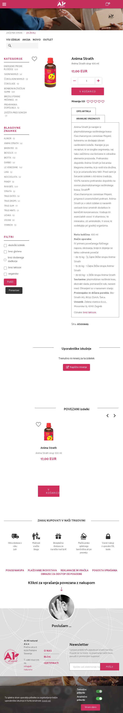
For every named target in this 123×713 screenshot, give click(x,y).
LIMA (8, 172)
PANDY (9, 182)
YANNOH (10, 225)
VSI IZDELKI (13, 39)
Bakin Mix (10, 148)
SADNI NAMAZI (13, 74)
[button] (107, 416)
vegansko (13, 274)
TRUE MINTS (11, 210)
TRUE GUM (11, 206)
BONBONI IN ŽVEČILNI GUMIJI (14, 90)
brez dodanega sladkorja (16, 259)
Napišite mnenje (76, 367)
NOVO (37, 39)
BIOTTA (9, 158)
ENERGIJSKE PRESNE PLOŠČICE (13, 68)
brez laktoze (89, 312)
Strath (9, 191)
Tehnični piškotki (81, 691)
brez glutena (14, 252)
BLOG (47, 657)
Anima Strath (49, 448)
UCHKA (9, 215)
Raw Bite (11, 186)
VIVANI (9, 220)
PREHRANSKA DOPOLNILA (11, 106)
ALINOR (9, 138)
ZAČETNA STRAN (14, 33)
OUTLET (48, 39)
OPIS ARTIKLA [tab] (83, 111)
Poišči (10, 282)
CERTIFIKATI (51, 663)
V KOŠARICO (87, 92)
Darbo (9, 162)
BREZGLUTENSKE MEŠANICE (12, 98)
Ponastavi (14, 290)
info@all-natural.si (28, 668)
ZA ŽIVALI (31, 33)
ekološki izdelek (16, 245)
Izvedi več (46, 701)
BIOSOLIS (10, 153)
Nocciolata (12, 177)
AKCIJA (26, 39)
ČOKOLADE (11, 84)
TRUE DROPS (12, 201)
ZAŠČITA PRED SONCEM (15, 114)
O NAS (48, 651)
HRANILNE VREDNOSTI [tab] (88, 119)
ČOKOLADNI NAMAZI (16, 79)
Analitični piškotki (82, 698)
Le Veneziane (13, 167)
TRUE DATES (12, 196)
